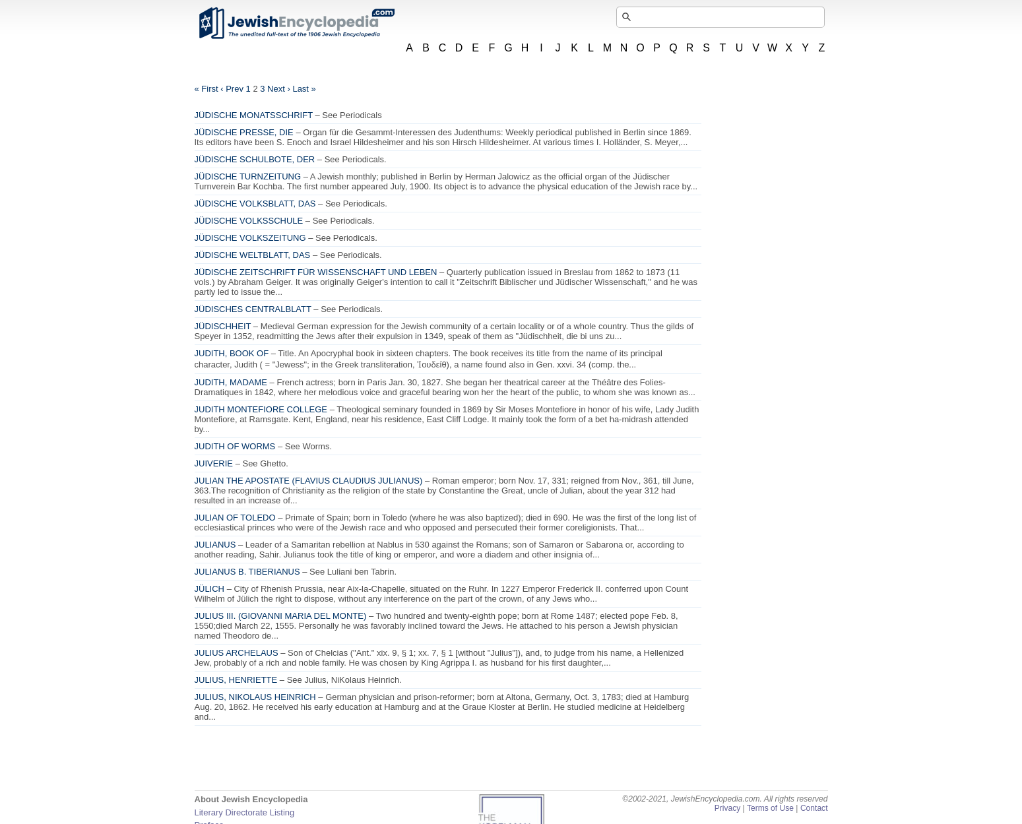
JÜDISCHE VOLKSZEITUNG (250, 238)
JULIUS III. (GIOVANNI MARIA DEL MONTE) (281, 616)
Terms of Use (770, 808)
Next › (278, 89)
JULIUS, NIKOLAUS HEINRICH (255, 697)
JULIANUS (215, 545)
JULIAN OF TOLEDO (235, 518)
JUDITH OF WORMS (235, 446)
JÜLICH (210, 589)
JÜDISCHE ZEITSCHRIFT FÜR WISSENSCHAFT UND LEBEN (316, 272)
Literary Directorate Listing (245, 812)
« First (206, 89)
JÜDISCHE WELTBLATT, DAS (253, 255)
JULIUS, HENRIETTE (236, 680)
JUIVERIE (214, 463)
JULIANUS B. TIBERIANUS (247, 572)
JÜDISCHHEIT (223, 326)
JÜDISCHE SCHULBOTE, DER (255, 159)
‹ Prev (231, 89)
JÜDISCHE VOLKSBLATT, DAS (255, 203)
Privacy (728, 808)
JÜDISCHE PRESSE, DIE (244, 132)
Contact (814, 808)
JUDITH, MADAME (231, 382)
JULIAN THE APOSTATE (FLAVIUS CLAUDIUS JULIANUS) (309, 481)
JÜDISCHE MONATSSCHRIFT (254, 115)
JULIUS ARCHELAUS (236, 653)
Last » (303, 89)
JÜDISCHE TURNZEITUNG (248, 176)
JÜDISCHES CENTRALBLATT (253, 309)
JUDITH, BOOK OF (232, 353)
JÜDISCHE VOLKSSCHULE (249, 221)
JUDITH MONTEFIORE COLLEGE (261, 409)
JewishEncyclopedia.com (296, 23)
